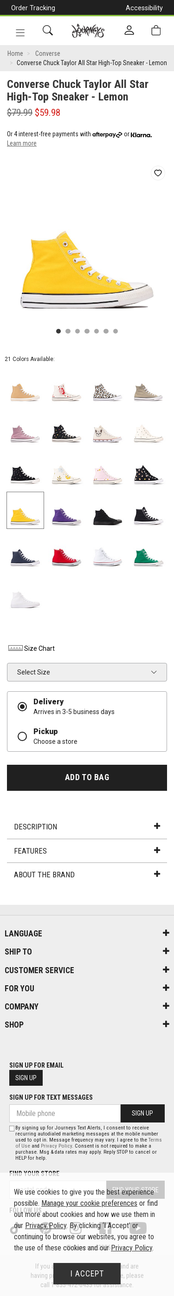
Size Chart (31, 648)
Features (87, 851)
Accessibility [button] (144, 8)
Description (87, 826)
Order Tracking (33, 8)
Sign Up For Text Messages (51, 1097)
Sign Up (26, 1078)
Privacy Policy (56, 1146)
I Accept (87, 1273)
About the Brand (87, 874)
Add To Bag (87, 777)
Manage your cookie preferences (89, 1203)
